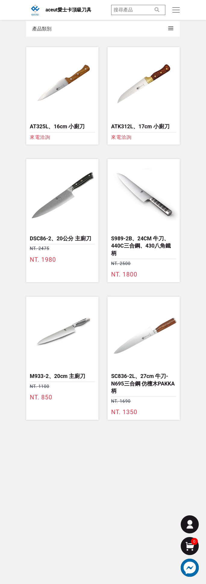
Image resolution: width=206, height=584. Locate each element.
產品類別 (42, 29)
